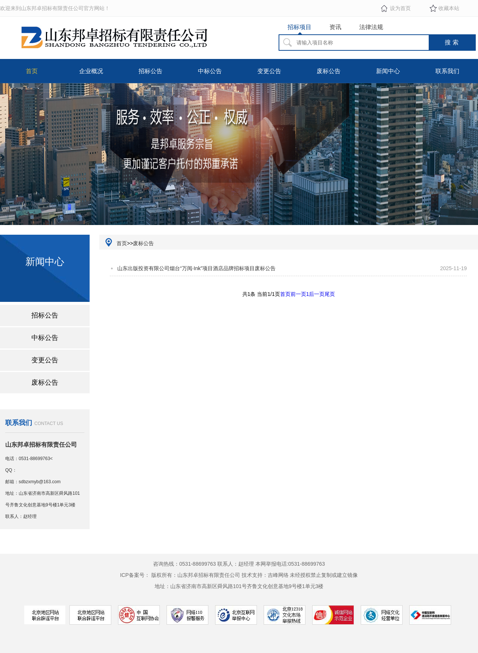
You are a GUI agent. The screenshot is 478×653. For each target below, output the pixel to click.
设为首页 (400, 8)
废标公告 (329, 71)
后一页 (317, 294)
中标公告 (210, 71)
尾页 (330, 294)
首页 (32, 71)
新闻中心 (388, 71)
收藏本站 (448, 8)
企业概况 (91, 71)
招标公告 (150, 71)
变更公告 (269, 71)
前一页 (298, 294)
